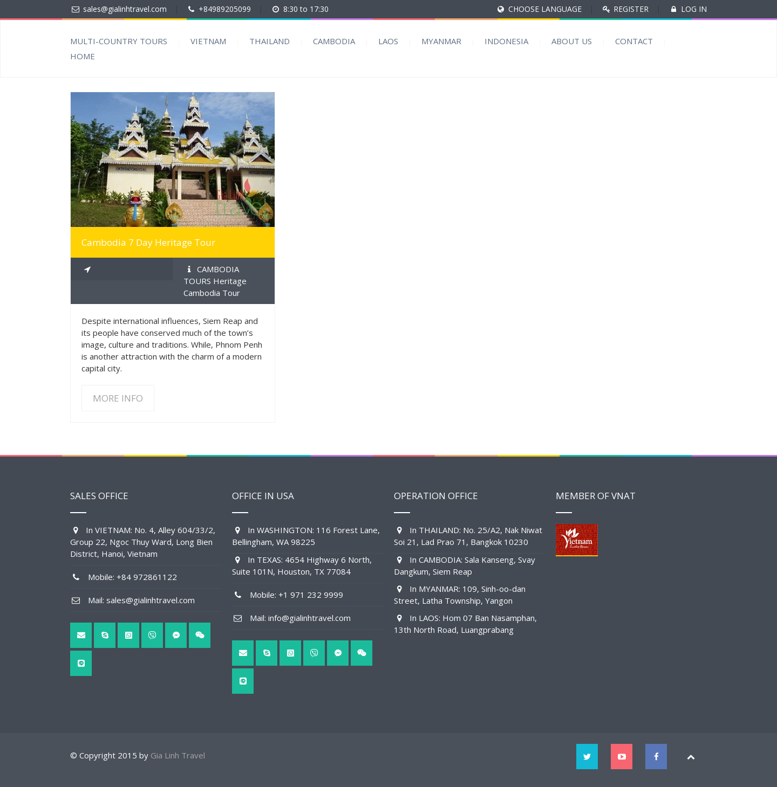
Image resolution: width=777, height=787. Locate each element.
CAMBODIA (334, 41)
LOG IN (694, 9)
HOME (82, 56)
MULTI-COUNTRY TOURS (118, 41)
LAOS (388, 41)
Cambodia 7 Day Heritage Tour (148, 242)
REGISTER (631, 9)
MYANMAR (441, 41)
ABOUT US (571, 41)
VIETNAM (208, 41)
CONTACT (634, 41)
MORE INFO (118, 398)
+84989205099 (225, 9)
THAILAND (269, 41)
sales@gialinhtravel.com (125, 9)
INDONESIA (506, 41)
